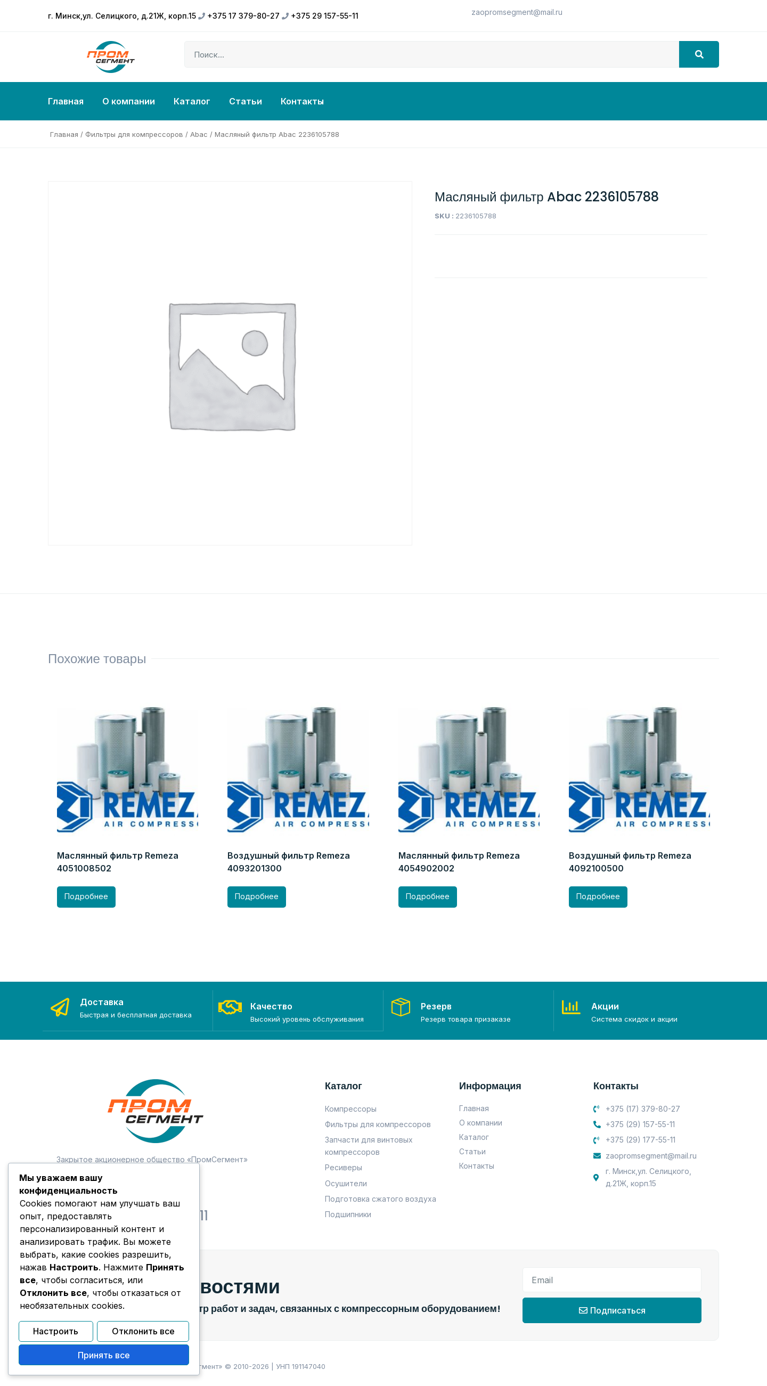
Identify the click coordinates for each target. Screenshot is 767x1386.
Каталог (192, 101)
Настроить (55, 1332)
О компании (128, 101)
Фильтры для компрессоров (134, 134)
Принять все (104, 1355)
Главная (66, 101)
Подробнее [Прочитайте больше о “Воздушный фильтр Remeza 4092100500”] (598, 896)
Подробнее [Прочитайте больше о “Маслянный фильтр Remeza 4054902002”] (428, 896)
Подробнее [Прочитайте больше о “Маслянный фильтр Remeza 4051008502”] (86, 896)
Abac (199, 134)
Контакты (302, 101)
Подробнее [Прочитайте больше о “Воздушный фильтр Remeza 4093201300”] (257, 896)
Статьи (245, 101)
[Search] (699, 54)
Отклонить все (143, 1332)
